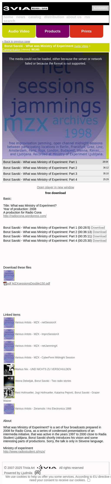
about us (73, 17)
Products (53, 31)
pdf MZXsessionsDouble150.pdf (26, 283)
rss (87, 17)
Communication (11, 49)
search (9, 21)
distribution (54, 17)
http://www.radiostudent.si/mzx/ (24, 451)
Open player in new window (55, 187)
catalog (34, 17)
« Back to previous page (16, 41)
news (20, 17)
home (8, 17)
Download (98, 227)
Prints (86, 31)
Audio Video (19, 31)
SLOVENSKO (100, 8)
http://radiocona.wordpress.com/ (24, 216)
